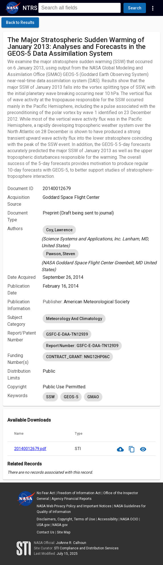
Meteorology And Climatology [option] (74, 318)
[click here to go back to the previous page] (20, 22)
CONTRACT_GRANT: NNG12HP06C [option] (78, 356)
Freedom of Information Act (79, 493)
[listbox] (99, 236)
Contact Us (45, 532)
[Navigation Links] (152, 8)
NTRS (30, 8)
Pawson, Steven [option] (61, 253)
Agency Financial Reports (71, 499)
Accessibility (108, 519)
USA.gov (43, 525)
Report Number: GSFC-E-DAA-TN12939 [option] (82, 345)
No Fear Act (46, 493)
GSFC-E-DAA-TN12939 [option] (67, 334)
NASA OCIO (129, 519)
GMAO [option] (93, 396)
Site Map (63, 532)
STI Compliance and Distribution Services (86, 548)
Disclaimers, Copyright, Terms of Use (66, 519)
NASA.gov (60, 525)
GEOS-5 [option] (71, 396)
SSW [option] (50, 396)
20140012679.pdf (30, 448)
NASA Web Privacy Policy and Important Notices (74, 506)
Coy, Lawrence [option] (59, 229)
